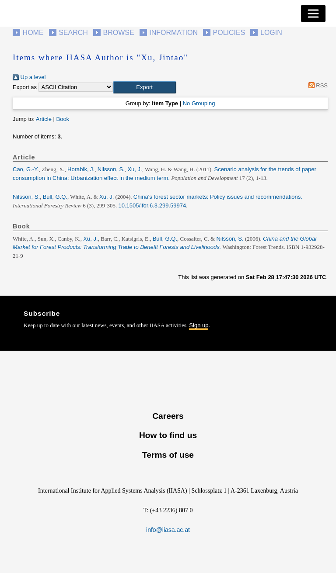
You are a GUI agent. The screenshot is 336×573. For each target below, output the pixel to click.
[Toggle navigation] (313, 13)
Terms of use (168, 454)
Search (73, 32)
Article (44, 119)
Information (173, 32)
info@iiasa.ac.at (168, 529)
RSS (316, 85)
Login (271, 32)
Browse (118, 32)
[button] (144, 87)
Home (33, 32)
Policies (229, 32)
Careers (167, 416)
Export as (25, 87)
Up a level (29, 77)
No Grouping (199, 103)
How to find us (168, 435)
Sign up (198, 325)
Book (62, 119)
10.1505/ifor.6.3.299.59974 (152, 205)
